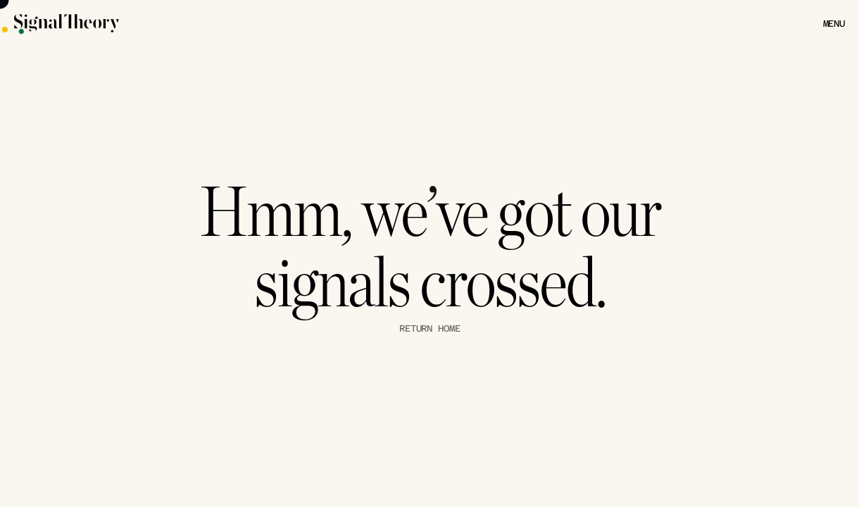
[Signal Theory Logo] (115, 23)
